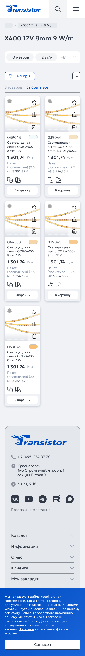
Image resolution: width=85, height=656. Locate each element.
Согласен (42, 644)
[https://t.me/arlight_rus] (43, 499)
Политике (26, 629)
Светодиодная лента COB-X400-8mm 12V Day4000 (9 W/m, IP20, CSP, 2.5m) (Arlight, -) (62, 147)
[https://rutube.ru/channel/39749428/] (56, 499)
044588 (14, 242)
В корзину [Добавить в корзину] (22, 190)
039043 (14, 137)
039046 (14, 347)
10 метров (20, 57)
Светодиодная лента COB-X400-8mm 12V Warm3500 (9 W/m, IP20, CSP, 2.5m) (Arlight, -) (22, 251)
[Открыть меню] (76, 9)
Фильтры (19, 76)
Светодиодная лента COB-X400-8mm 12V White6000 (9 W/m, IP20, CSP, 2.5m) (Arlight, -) (20, 147)
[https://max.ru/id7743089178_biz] (70, 499)
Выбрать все (37, 87)
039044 (54, 137)
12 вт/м (46, 57)
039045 (54, 242)
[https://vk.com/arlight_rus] (15, 499)
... (8, 25)
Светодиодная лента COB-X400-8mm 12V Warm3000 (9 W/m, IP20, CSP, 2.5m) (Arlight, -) (61, 251)
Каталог (19, 535)
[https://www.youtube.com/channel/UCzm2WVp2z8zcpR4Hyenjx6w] (29, 499)
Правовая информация (30, 509)
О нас (16, 557)
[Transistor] (23, 8)
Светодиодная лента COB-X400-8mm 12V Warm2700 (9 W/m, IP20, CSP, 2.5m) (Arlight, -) (22, 356)
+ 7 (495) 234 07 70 (34, 456)
